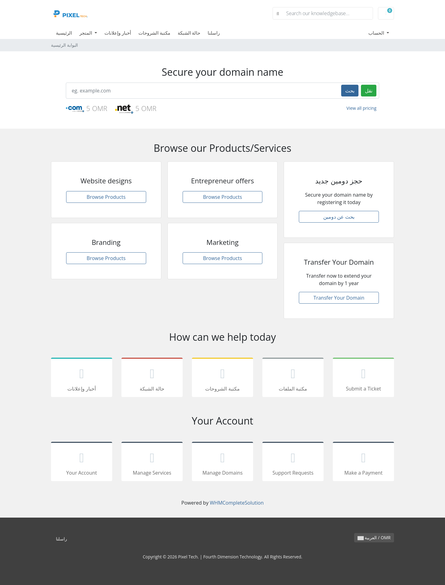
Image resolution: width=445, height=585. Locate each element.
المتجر (86, 33)
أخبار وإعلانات (117, 33)
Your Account (81, 462)
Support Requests (293, 462)
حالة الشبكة (189, 33)
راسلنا (214, 33)
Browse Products (106, 197)
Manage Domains (222, 462)
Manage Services (152, 462)
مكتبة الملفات (293, 378)
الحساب (376, 33)
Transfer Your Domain (338, 297)
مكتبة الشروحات (154, 33)
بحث (349, 90)
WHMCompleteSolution (237, 502)
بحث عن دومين (338, 216)
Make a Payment (363, 462)
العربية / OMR (374, 537)
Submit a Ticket (363, 378)
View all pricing (361, 108)
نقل (368, 90)
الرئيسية (64, 33)
